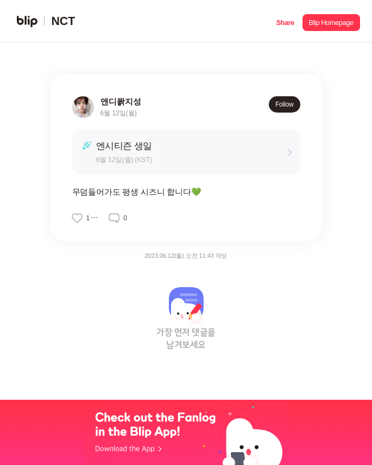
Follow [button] (284, 104)
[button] (285, 21)
